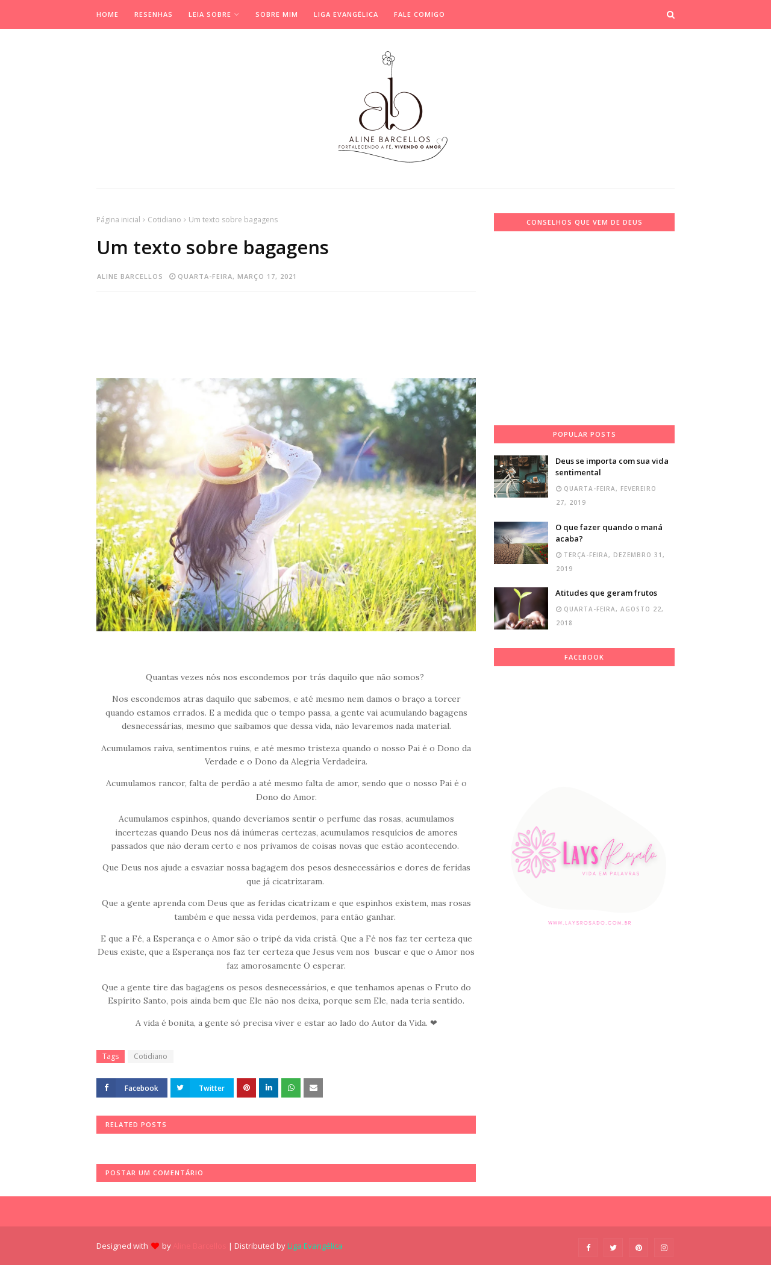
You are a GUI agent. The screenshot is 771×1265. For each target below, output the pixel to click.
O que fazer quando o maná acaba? (609, 533)
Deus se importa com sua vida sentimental (612, 466)
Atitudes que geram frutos (606, 592)
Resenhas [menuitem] (153, 14)
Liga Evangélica (315, 1245)
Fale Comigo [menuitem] (419, 14)
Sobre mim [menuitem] (276, 14)
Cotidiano (164, 219)
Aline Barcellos (130, 276)
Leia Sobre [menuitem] (210, 14)
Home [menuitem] (107, 14)
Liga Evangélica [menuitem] (346, 14)
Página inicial (118, 219)
